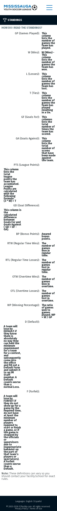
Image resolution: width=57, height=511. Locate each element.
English (29, 501)
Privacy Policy (21, 508)
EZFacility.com (25, 506)
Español (38, 501)
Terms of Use (36, 508)
